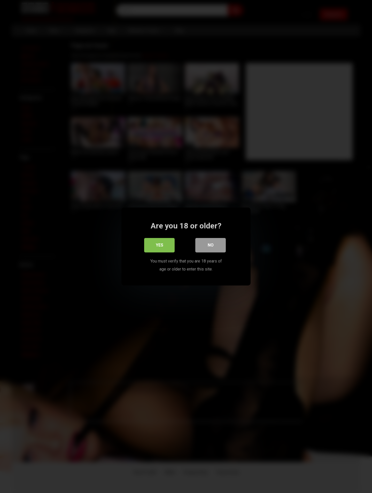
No (211, 245)
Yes (159, 245)
